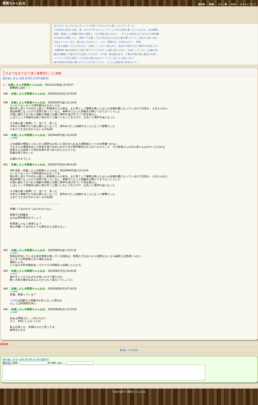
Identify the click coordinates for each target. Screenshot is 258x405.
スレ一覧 (222, 4)
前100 (28, 78)
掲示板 (201, 4)
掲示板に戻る (10, 78)
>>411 (13, 273)
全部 (21, 78)
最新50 (44, 78)
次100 (36, 78)
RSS (233, 4)
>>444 (13, 312)
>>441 (13, 253)
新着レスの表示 (129, 350)
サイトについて (248, 4)
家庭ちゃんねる (14, 3)
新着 (211, 4)
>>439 (13, 138)
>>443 (13, 291)
